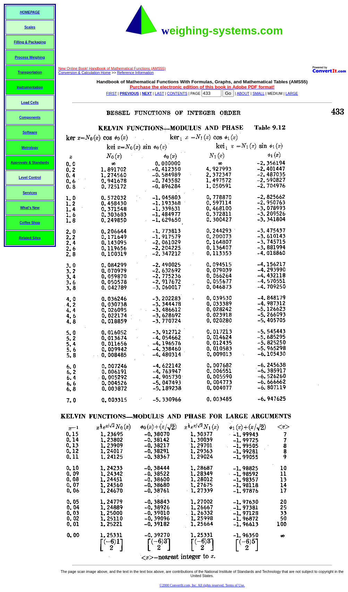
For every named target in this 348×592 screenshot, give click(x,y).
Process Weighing (30, 57)
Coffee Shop (30, 223)
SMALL (259, 93)
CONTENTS (177, 93)
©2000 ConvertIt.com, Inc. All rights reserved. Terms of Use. (202, 585)
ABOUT (243, 93)
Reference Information (135, 72)
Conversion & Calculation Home (84, 72)
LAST (159, 93)
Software (30, 132)
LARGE (292, 93)
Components (29, 117)
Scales (29, 27)
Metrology (30, 148)
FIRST (111, 93)
